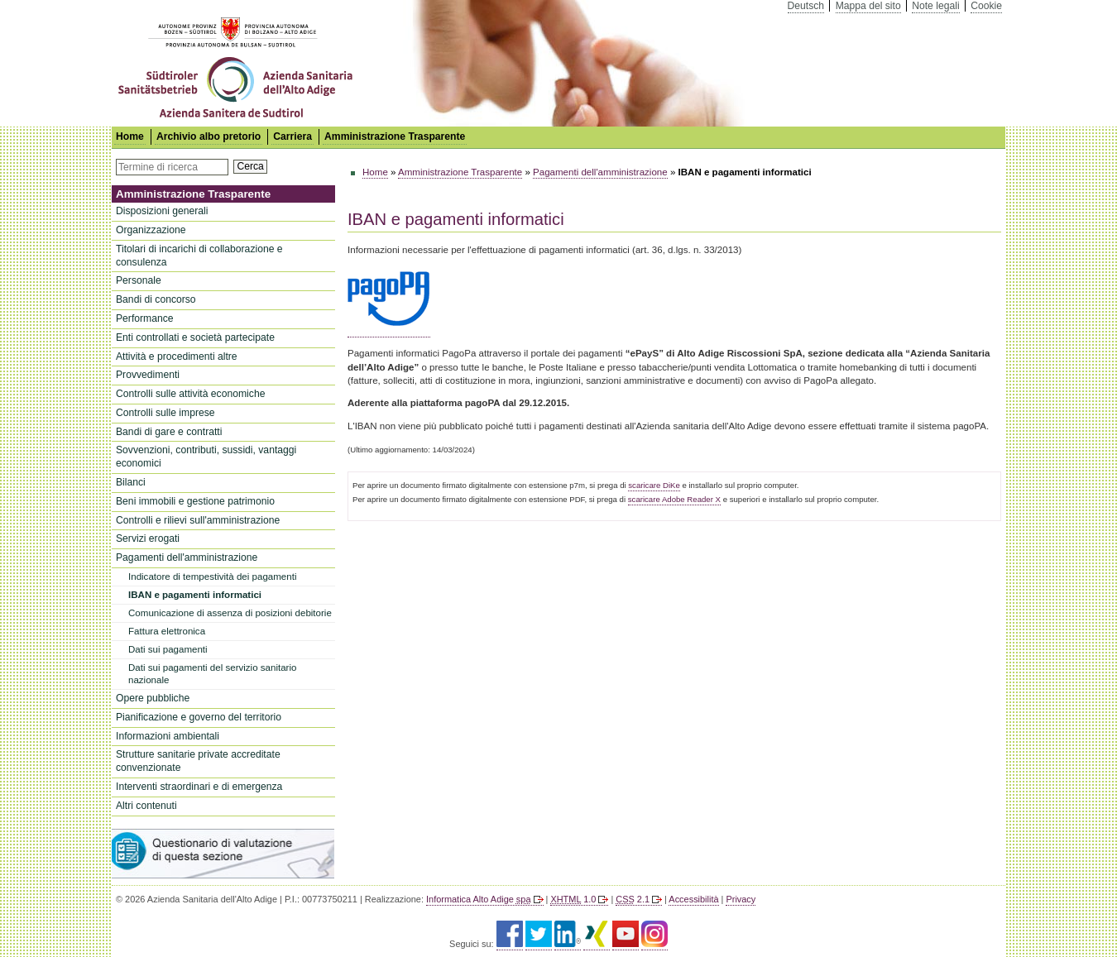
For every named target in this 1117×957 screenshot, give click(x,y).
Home (375, 172)
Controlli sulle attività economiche (190, 394)
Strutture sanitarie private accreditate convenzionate (198, 761)
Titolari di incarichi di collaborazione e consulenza (199, 255)
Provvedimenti (148, 374)
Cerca (250, 166)
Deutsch (806, 6)
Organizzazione (150, 230)
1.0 (573, 899)
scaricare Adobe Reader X (674, 499)
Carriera (292, 136)
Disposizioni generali (162, 211)
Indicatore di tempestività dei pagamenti (212, 576)
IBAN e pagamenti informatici (194, 595)
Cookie (986, 6)
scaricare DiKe (653, 485)
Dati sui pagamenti (168, 649)
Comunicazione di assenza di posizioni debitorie (230, 613)
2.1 (633, 899)
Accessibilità (693, 899)
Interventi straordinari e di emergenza (199, 786)
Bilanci (131, 482)
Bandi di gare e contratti (169, 432)
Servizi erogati (148, 538)
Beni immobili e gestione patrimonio (195, 501)
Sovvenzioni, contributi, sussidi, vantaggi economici (206, 456)
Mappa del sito (868, 6)
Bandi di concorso (156, 299)
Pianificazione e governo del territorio (198, 717)
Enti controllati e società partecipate (195, 337)
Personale (138, 280)
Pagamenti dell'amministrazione (186, 557)
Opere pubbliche (152, 698)
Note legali (935, 6)
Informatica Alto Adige (478, 899)
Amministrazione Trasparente (394, 136)
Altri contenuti (146, 805)
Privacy (740, 899)
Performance (145, 318)
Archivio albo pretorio (208, 136)
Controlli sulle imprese (165, 413)
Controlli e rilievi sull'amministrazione (198, 520)
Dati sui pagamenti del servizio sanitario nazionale (212, 674)
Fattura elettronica (166, 631)
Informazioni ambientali (167, 736)
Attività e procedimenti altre (176, 356)
